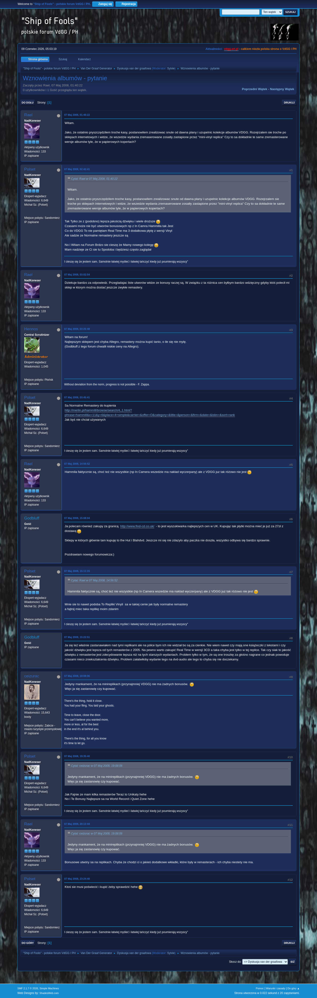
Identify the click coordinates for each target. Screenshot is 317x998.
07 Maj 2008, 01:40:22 (77, 114)
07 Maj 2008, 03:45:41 (77, 397)
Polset (29, 169)
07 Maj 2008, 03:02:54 (77, 274)
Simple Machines (49, 988)
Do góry (28, 943)
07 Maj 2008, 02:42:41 (77, 169)
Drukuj (289, 102)
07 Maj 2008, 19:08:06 (77, 676)
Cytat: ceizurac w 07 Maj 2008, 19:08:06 (96, 766)
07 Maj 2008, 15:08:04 (77, 518)
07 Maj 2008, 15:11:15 (77, 571)
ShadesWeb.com (49, 993)
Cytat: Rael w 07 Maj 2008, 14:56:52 (94, 580)
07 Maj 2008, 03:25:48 (77, 328)
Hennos (31, 329)
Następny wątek (282, 89)
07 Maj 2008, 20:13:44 (77, 823)
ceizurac (31, 676)
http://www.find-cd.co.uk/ (137, 526)
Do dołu (28, 102)
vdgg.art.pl (231, 49)
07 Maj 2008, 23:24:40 (77, 878)
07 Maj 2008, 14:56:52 (77, 463)
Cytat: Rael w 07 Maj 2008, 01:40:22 (94, 178)
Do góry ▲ (294, 988)
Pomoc (260, 988)
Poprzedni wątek (254, 89)
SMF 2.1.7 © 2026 (27, 988)
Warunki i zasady (275, 988)
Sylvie (171, 68)
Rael (28, 115)
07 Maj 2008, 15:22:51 (77, 637)
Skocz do (235, 961)
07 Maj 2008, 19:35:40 (77, 756)
